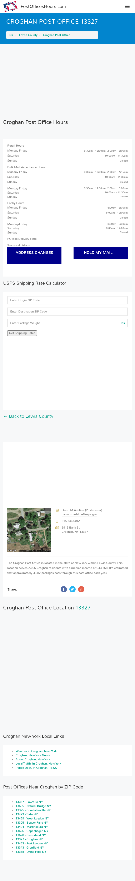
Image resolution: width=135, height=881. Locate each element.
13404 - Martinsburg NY (32, 827)
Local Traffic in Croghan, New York (38, 764)
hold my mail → (100, 252)
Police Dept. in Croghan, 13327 (37, 768)
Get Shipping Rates (22, 333)
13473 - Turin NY (27, 814)
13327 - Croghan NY (29, 839)
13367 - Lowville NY (29, 802)
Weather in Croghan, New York (36, 751)
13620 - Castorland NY (31, 835)
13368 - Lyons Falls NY (31, 852)
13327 (83, 607)
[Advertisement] (67, 81)
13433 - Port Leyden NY (32, 843)
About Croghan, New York (33, 759)
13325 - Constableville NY (33, 810)
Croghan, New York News (33, 755)
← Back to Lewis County (28, 416)
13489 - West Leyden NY (32, 818)
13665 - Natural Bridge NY (33, 806)
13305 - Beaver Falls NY (32, 823)
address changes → (34, 255)
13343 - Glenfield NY (30, 848)
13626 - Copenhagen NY (32, 831)
